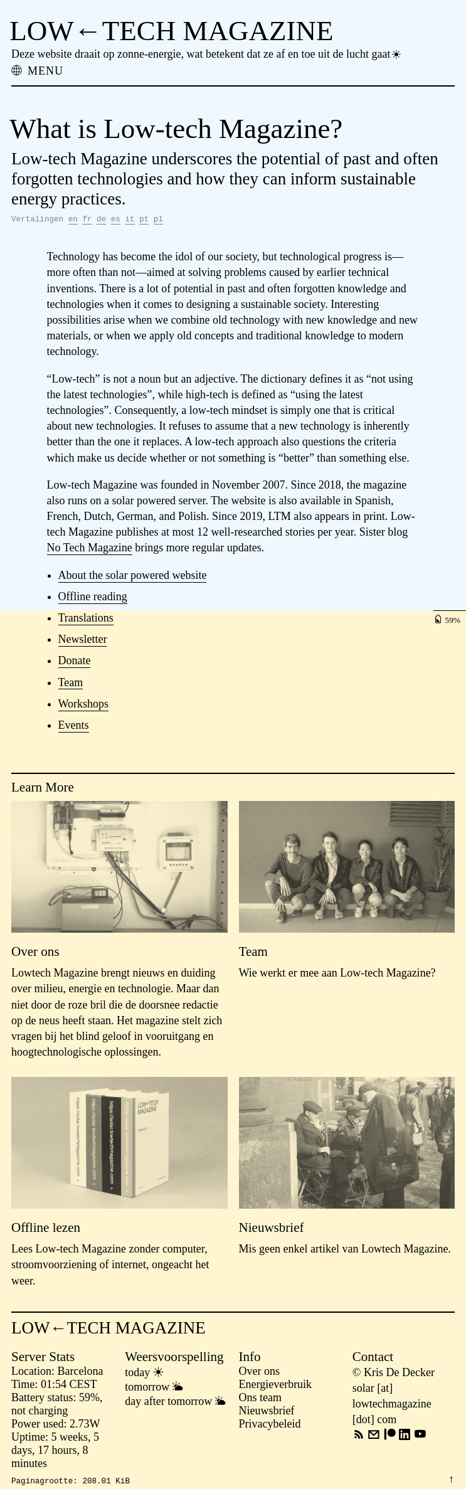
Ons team (260, 1399)
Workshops (83, 705)
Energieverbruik (275, 1386)
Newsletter (82, 641)
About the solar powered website (132, 577)
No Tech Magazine (89, 549)
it (129, 220)
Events (73, 727)
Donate (74, 662)
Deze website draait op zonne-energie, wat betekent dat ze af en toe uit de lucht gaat (207, 54)
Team (70, 684)
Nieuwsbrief (267, 1412)
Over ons (259, 1373)
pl (158, 220)
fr (87, 220)
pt (144, 220)
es (115, 220)
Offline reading (92, 598)
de (101, 220)
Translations (86, 619)
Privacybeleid (270, 1425)
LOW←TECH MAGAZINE (171, 30)
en (73, 220)
